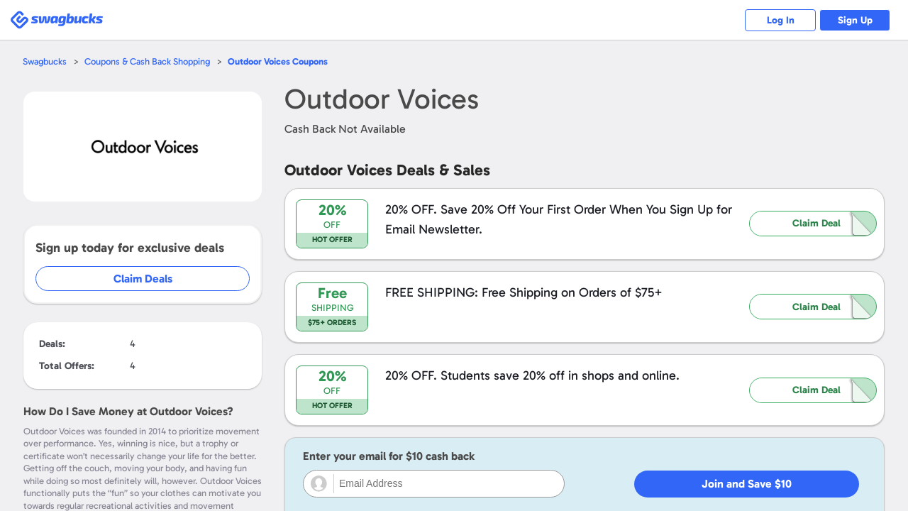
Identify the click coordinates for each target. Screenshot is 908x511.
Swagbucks (45, 61)
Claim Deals (143, 278)
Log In (780, 20)
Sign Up (855, 20)
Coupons (278, 61)
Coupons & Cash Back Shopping (147, 61)
